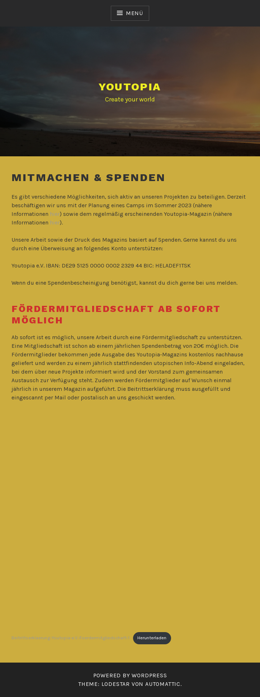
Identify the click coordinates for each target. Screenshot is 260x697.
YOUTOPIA (130, 86)
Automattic (162, 684)
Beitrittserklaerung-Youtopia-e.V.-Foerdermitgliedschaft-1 (70, 637)
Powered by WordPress (130, 675)
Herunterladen (151, 637)
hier (55, 213)
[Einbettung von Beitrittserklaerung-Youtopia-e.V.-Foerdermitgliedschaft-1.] (130, 518)
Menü (134, 13)
